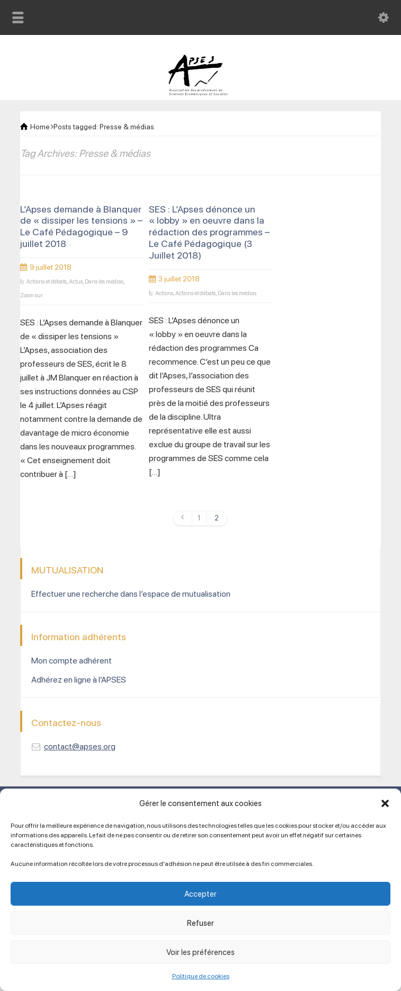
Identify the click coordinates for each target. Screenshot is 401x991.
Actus (76, 281)
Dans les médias (104, 281)
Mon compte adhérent (71, 661)
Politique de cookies (200, 976)
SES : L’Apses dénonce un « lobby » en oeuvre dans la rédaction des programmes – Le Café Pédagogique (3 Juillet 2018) (209, 232)
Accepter (200, 894)
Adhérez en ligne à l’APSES (78, 680)
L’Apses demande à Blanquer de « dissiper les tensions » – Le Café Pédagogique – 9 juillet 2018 (81, 226)
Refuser (200, 923)
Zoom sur (31, 295)
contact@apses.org (79, 746)
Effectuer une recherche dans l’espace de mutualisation (130, 594)
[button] (385, 803)
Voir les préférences (200, 952)
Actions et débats (46, 281)
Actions (164, 293)
